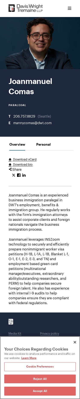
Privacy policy (49, 333)
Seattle (44, 116)
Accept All (40, 391)
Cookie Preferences (40, 366)
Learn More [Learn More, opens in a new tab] (28, 358)
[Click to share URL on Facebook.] (18, 175)
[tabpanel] (40, 231)
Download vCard (24, 159)
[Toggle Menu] (69, 8)
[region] (40, 367)
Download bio (22, 164)
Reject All (40, 379)
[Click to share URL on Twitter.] (13, 175)
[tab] (17, 144)
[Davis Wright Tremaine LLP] (26, 8)
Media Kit (15, 333)
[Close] (75, 342)
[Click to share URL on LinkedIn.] (24, 175)
